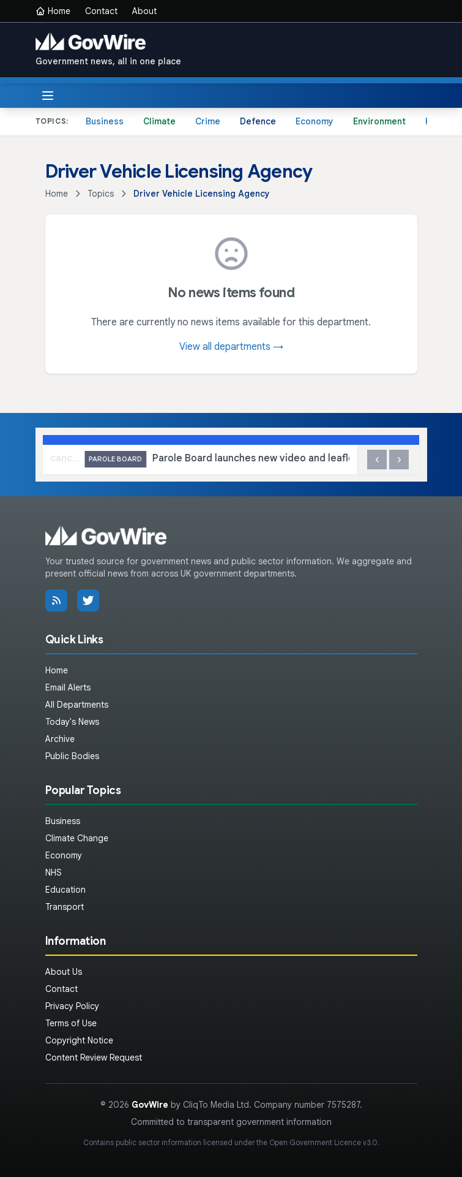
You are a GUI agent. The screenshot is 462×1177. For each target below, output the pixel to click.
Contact (101, 11)
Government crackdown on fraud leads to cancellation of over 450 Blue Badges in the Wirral (171, 459)
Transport (64, 906)
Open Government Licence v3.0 (323, 1142)
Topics (101, 193)
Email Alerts (68, 687)
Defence (258, 121)
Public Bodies (72, 756)
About (144, 11)
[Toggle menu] (47, 95)
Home (52, 11)
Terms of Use (71, 1023)
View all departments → (231, 347)
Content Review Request (93, 1057)
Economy (314, 121)
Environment (379, 121)
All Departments (76, 704)
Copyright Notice (79, 1040)
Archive (60, 738)
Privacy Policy (72, 1006)
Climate (159, 121)
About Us (63, 971)
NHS (53, 872)
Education (65, 889)
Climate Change (76, 838)
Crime (207, 121)
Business (105, 121)
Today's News (72, 721)
